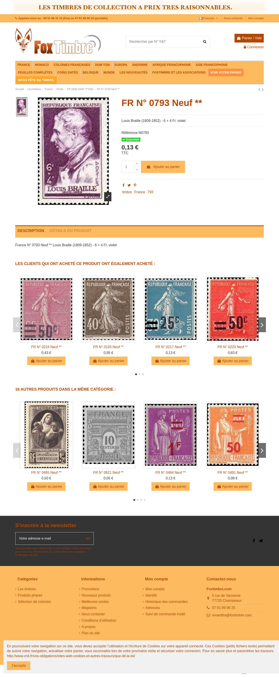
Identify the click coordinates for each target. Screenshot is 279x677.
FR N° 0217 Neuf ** (170, 347)
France (139, 192)
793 (150, 192)
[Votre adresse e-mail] (49, 538)
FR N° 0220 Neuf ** (233, 347)
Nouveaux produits (96, 595)
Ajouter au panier (163, 167)
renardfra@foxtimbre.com (232, 615)
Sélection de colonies (34, 601)
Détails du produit (70, 231)
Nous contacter (234, 18)
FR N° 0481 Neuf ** (233, 472)
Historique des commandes (166, 601)
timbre (127, 192)
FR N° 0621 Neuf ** (108, 472)
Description (30, 231)
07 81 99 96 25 (223, 608)
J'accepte (18, 665)
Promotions (90, 589)
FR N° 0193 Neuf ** (108, 347)
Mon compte (256, 18)
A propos (88, 627)
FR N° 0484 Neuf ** (170, 472)
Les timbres (27, 589)
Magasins (89, 608)
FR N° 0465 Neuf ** (46, 472)
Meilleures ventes (95, 601)
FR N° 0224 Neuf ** (46, 347)
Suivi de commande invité (165, 614)
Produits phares (30, 595)
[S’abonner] (88, 538)
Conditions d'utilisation (99, 620)
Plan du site (91, 633)
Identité (151, 595)
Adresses (152, 608)
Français (209, 18)
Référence (130, 133)
